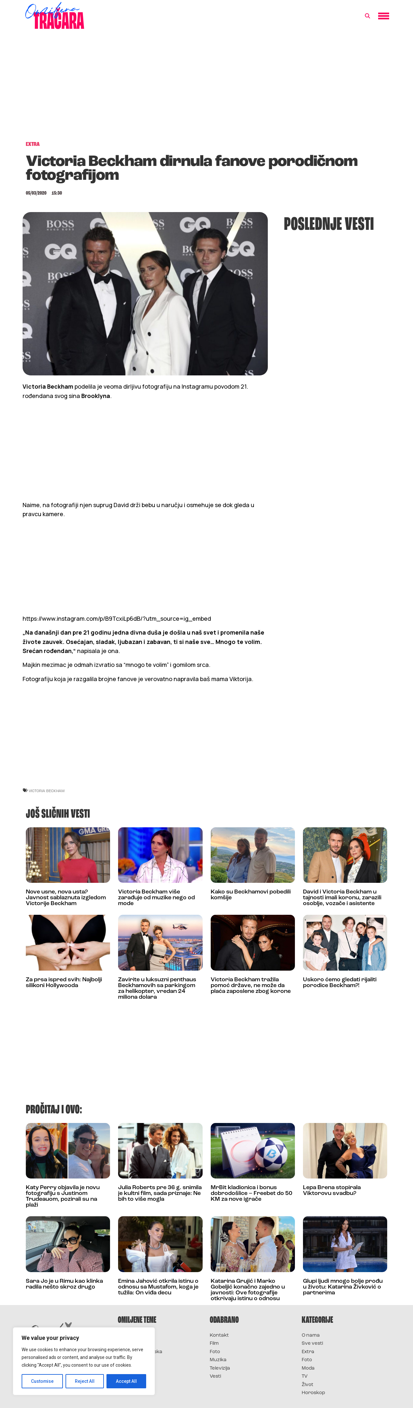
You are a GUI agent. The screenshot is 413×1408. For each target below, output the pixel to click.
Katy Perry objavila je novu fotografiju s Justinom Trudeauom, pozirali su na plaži (63, 1196)
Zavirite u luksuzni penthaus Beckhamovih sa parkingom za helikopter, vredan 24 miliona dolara (157, 988)
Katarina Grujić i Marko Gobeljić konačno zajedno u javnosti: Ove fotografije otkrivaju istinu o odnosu (248, 1290)
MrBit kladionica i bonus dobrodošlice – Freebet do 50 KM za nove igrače (251, 1193)
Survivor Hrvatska (140, 1352)
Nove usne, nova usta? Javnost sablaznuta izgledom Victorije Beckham (66, 898)
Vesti (215, 1376)
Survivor (128, 1335)
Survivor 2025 (135, 1343)
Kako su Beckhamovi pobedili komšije (251, 895)
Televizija (220, 1368)
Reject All (85, 1381)
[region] (84, 1361)
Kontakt (219, 1335)
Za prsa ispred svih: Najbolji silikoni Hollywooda (64, 983)
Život (307, 1384)
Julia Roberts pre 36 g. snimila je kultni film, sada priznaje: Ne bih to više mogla (160, 1193)
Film (214, 1343)
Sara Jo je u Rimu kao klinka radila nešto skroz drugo (64, 1284)
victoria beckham (47, 791)
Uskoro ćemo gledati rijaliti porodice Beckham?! (340, 983)
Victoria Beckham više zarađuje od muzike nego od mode (156, 898)
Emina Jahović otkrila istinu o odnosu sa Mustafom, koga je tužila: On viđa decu (158, 1287)
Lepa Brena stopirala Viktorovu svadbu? (332, 1191)
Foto (215, 1352)
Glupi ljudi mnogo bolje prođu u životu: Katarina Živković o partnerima (343, 1287)
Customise (42, 1381)
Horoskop (313, 1393)
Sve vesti (312, 1343)
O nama (311, 1335)
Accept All (126, 1381)
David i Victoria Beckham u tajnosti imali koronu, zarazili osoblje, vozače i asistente (342, 898)
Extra (308, 1352)
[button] (367, 16)
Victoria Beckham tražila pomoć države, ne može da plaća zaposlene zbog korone (251, 986)
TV (304, 1376)
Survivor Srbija (136, 1360)
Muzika (218, 1360)
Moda (308, 1368)
